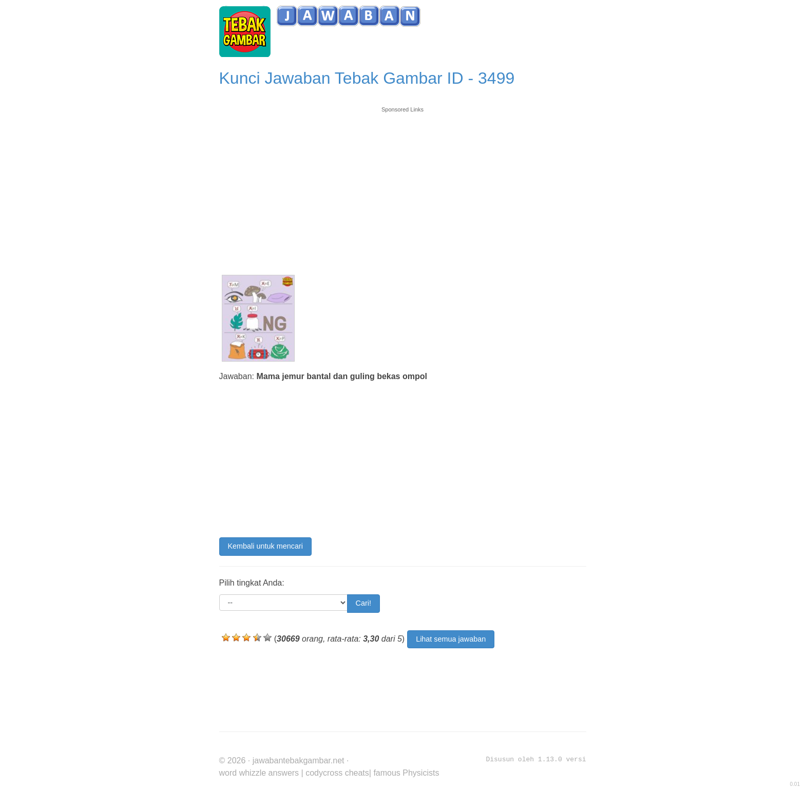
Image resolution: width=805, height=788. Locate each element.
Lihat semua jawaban (451, 639)
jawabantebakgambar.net (298, 760)
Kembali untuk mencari (265, 546)
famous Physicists (406, 772)
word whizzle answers (259, 772)
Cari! (363, 603)
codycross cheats (337, 772)
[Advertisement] (402, 186)
